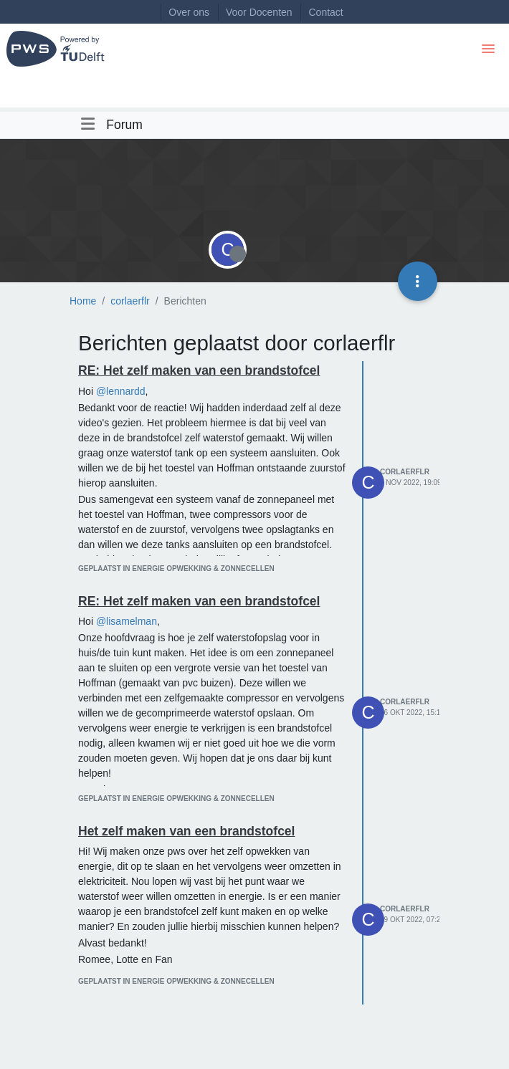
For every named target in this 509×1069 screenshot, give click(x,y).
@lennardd (121, 391)
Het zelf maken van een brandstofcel (186, 831)
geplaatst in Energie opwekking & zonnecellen (176, 568)
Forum (124, 125)
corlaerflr (404, 472)
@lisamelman (126, 621)
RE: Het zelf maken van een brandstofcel (199, 370)
